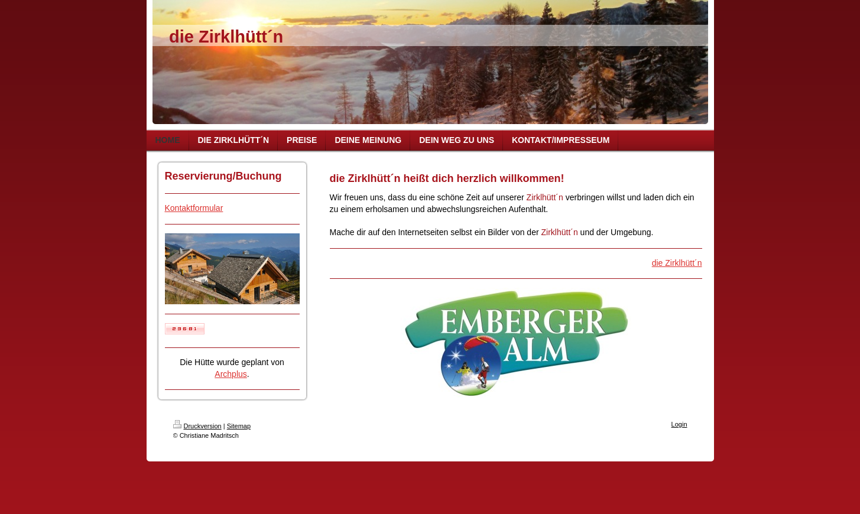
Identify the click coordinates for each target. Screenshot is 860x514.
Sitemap (239, 426)
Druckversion (197, 426)
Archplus (230, 374)
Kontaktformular (194, 208)
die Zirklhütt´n (677, 263)
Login (679, 424)
